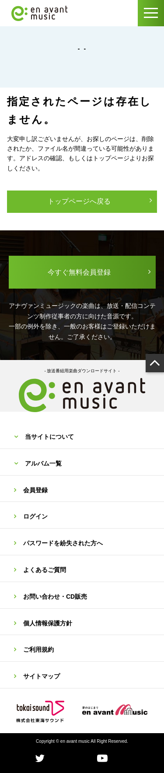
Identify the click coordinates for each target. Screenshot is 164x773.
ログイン (35, 516)
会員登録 (35, 490)
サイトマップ (41, 676)
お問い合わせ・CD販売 (55, 596)
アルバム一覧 (43, 463)
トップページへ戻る (79, 201)
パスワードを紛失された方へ (63, 543)
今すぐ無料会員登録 (79, 272)
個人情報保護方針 (47, 623)
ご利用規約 (38, 649)
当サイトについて (49, 436)
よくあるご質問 (44, 569)
